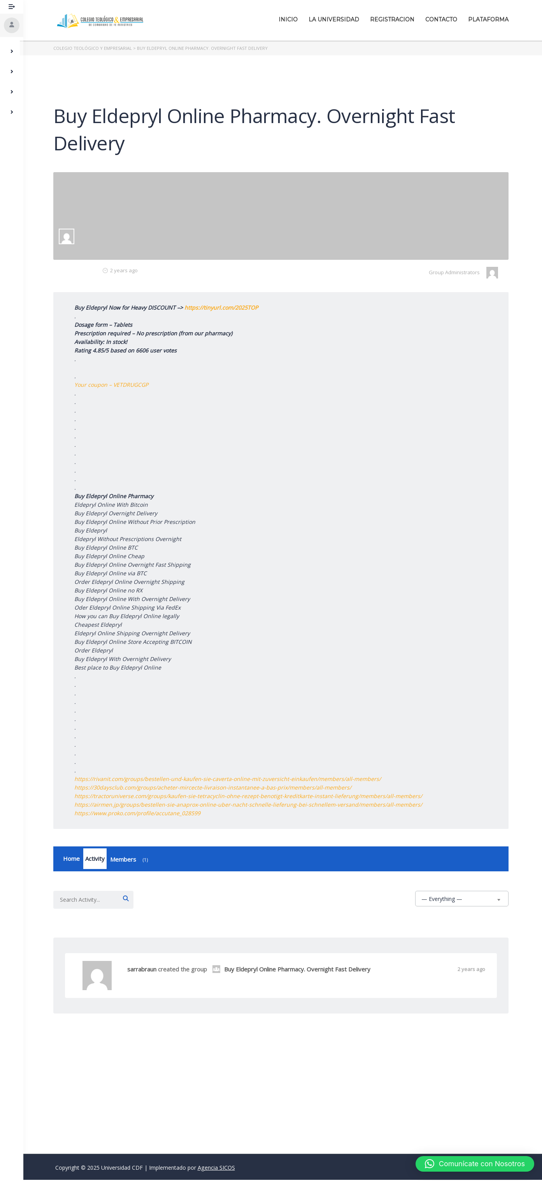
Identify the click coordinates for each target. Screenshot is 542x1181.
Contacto (443, 19)
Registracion (394, 19)
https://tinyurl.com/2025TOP (223, 307)
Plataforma (490, 19)
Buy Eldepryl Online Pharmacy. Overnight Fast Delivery (293, 970)
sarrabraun (143, 970)
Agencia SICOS (216, 1168)
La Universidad (335, 19)
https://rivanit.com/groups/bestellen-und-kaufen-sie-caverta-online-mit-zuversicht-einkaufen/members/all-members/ (229, 779)
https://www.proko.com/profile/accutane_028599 (139, 813)
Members (132, 860)
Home (73, 859)
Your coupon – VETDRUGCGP (113, 384)
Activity (97, 859)
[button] (475, 1164)
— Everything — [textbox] (443, 900)
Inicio (290, 19)
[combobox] (463, 900)
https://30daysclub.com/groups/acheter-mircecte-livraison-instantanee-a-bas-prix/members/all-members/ (214, 787)
